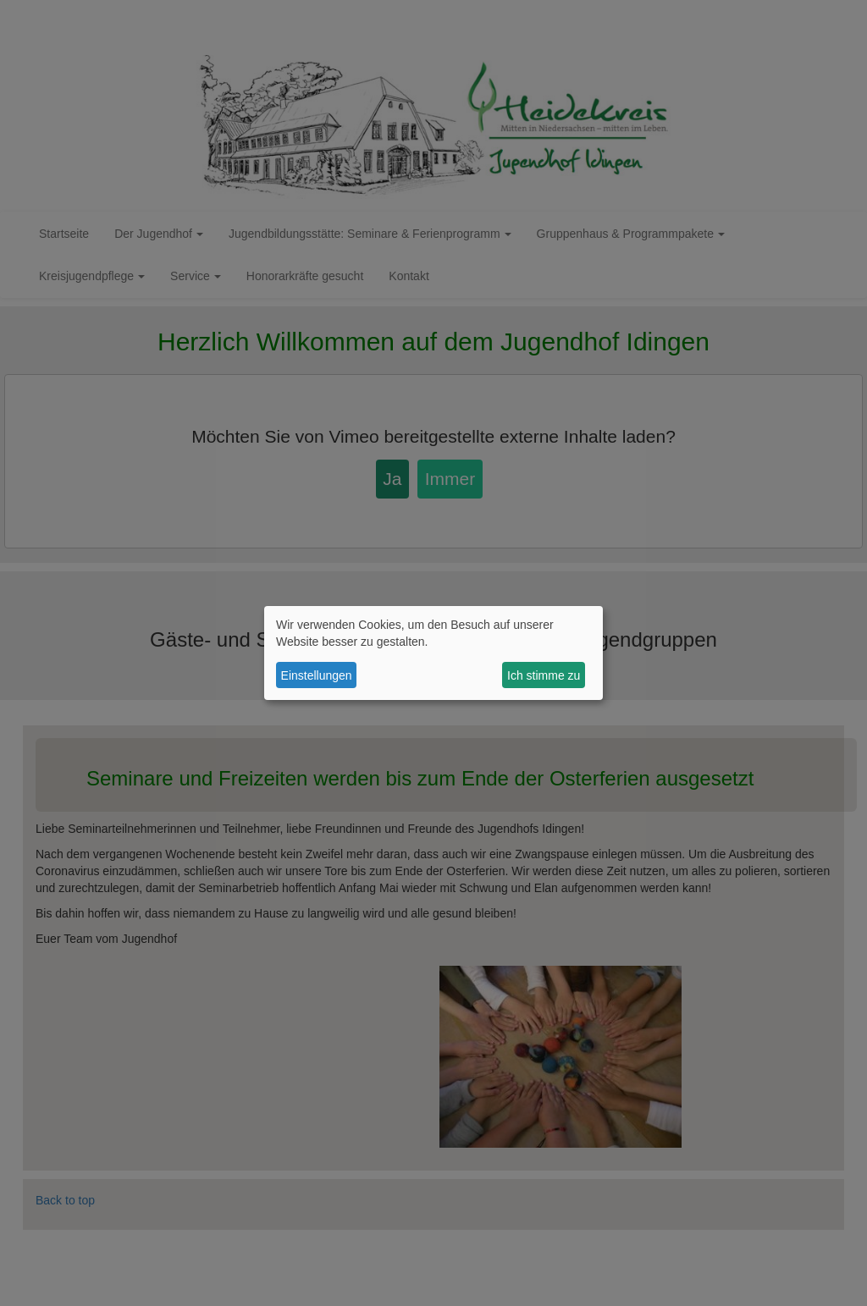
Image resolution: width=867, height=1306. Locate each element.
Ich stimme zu (543, 675)
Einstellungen (316, 675)
